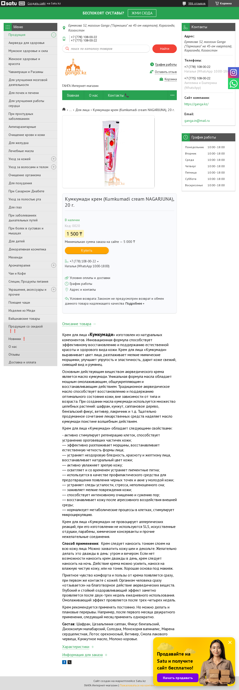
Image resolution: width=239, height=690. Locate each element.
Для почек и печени (24, 93)
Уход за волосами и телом (28, 167)
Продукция (17, 34)
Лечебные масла (21, 151)
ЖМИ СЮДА (142, 12)
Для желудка (19, 143)
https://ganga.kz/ (196, 104)
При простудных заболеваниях (21, 116)
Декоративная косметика (27, 249)
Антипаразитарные (22, 126)
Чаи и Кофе (17, 273)
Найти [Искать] (164, 49)
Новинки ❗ (17, 339)
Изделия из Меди (22, 310)
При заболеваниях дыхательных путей (23, 217)
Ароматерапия (19, 265)
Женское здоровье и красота (24, 61)
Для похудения (20, 183)
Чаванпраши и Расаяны (26, 72)
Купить (86, 250)
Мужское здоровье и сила (28, 51)
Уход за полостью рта (25, 199)
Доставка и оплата (22, 362)
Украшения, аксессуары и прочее (27, 292)
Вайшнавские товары (24, 318)
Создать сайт (37, 3)
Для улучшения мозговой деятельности (28, 82)
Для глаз (15, 207)
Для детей (17, 241)
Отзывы (14, 354)
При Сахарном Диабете (26, 191)
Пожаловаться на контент (137, 685)
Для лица (82, 110)
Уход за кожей (19, 159)
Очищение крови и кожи (27, 135)
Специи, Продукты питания (28, 281)
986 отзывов (197, 3)
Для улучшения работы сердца (26, 103)
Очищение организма (25, 175)
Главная (73, 95)
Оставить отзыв (166, 72)
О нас (13, 346)
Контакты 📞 (118, 95)
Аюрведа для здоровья (26, 43)
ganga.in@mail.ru (197, 120)
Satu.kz (141, 681)
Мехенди (15, 257)
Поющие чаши (19, 302)
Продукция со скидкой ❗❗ (26, 328)
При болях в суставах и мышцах (26, 230)
